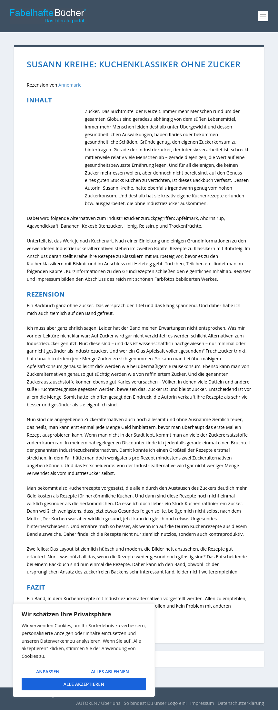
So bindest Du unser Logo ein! (155, 703)
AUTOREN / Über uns (98, 703)
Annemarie (70, 85)
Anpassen (47, 671)
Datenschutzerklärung (241, 703)
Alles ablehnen (110, 671)
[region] (84, 650)
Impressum (202, 703)
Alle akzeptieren (84, 684)
